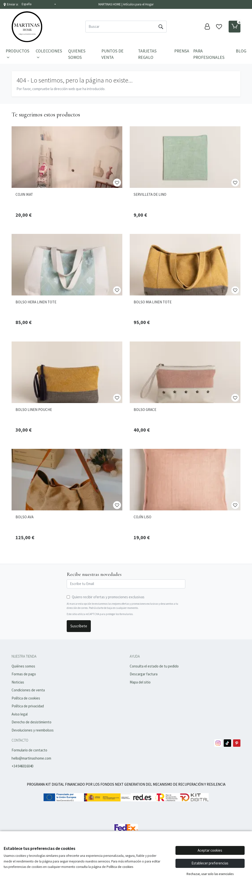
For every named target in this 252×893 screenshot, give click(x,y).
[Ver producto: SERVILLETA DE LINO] (185, 157)
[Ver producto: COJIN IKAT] (67, 157)
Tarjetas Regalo (147, 54)
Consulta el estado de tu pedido (154, 666)
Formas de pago (24, 674)
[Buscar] (120, 26)
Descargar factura (144, 674)
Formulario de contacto (29, 750)
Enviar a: (12, 4)
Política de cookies (26, 698)
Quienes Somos (76, 54)
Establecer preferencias (209, 863)
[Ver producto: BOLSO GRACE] (185, 372)
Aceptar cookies (210, 850)
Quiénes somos (23, 666)
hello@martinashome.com (31, 758)
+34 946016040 (22, 766)
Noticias (18, 682)
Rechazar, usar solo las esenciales (210, 874)
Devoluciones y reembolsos (33, 730)
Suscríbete (78, 626)
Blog (241, 51)
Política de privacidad (28, 706)
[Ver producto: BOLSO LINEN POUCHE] (67, 372)
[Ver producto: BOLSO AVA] (67, 479)
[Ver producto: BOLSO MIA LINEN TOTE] (185, 264)
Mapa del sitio (140, 682)
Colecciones (49, 54)
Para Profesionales (208, 54)
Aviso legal (20, 714)
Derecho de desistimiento (31, 722)
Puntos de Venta (112, 54)
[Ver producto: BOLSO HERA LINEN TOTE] (67, 264)
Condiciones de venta (28, 690)
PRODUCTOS (17, 54)
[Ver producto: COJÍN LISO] (185, 479)
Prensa (181, 51)
